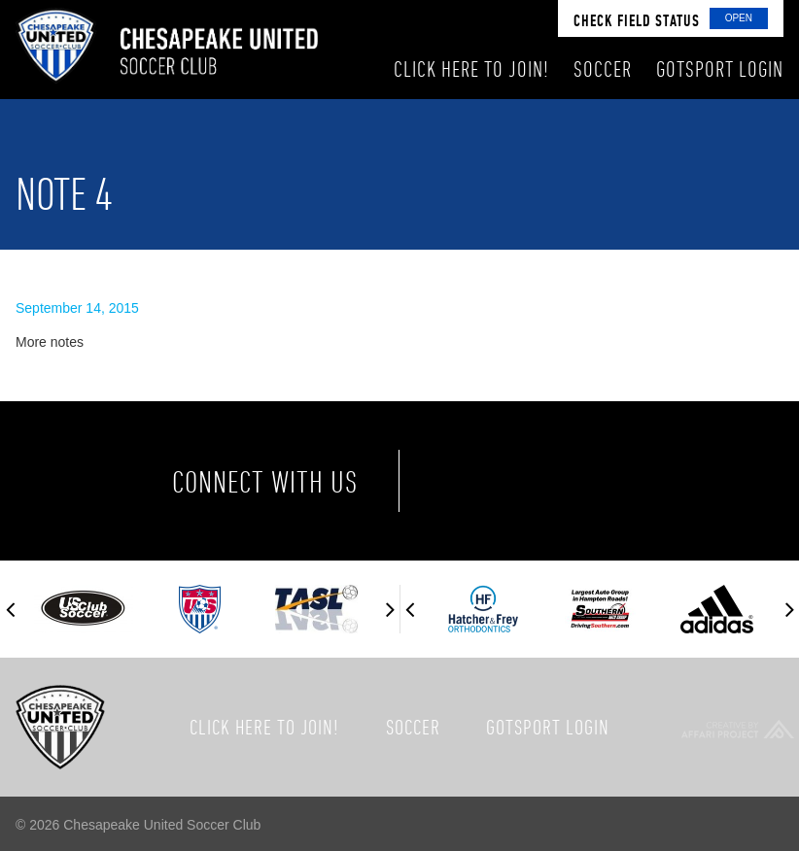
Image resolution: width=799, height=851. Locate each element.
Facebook (471, 481)
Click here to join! (264, 726)
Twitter (553, 481)
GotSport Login (547, 726)
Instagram (635, 481)
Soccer (413, 726)
